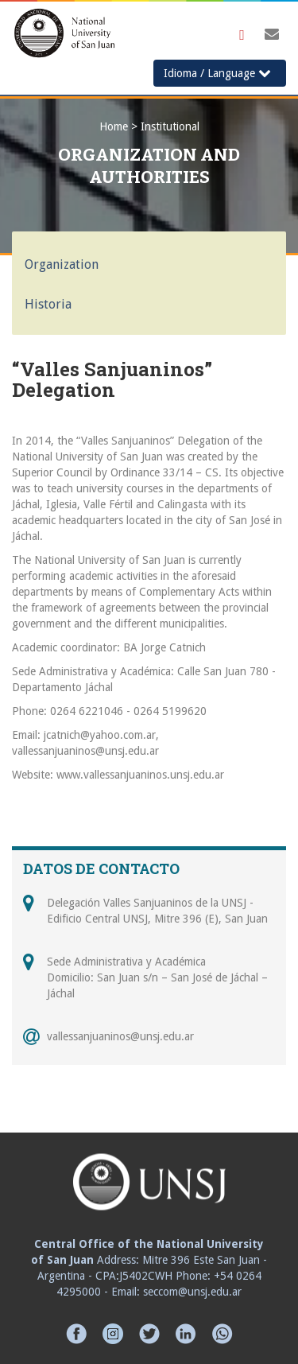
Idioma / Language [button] (217, 73)
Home (113, 126)
